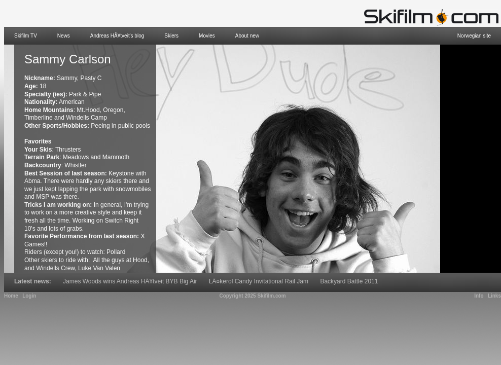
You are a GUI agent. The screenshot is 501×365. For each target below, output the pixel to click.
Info (478, 296)
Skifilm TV (25, 36)
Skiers (171, 36)
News (63, 36)
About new (247, 36)
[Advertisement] (470, 159)
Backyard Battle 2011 (349, 281)
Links (494, 296)
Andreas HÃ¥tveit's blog (117, 36)
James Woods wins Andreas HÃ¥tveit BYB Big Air (130, 281)
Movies (207, 36)
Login (29, 296)
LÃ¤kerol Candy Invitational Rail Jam (258, 281)
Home (11, 296)
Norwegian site (474, 36)
